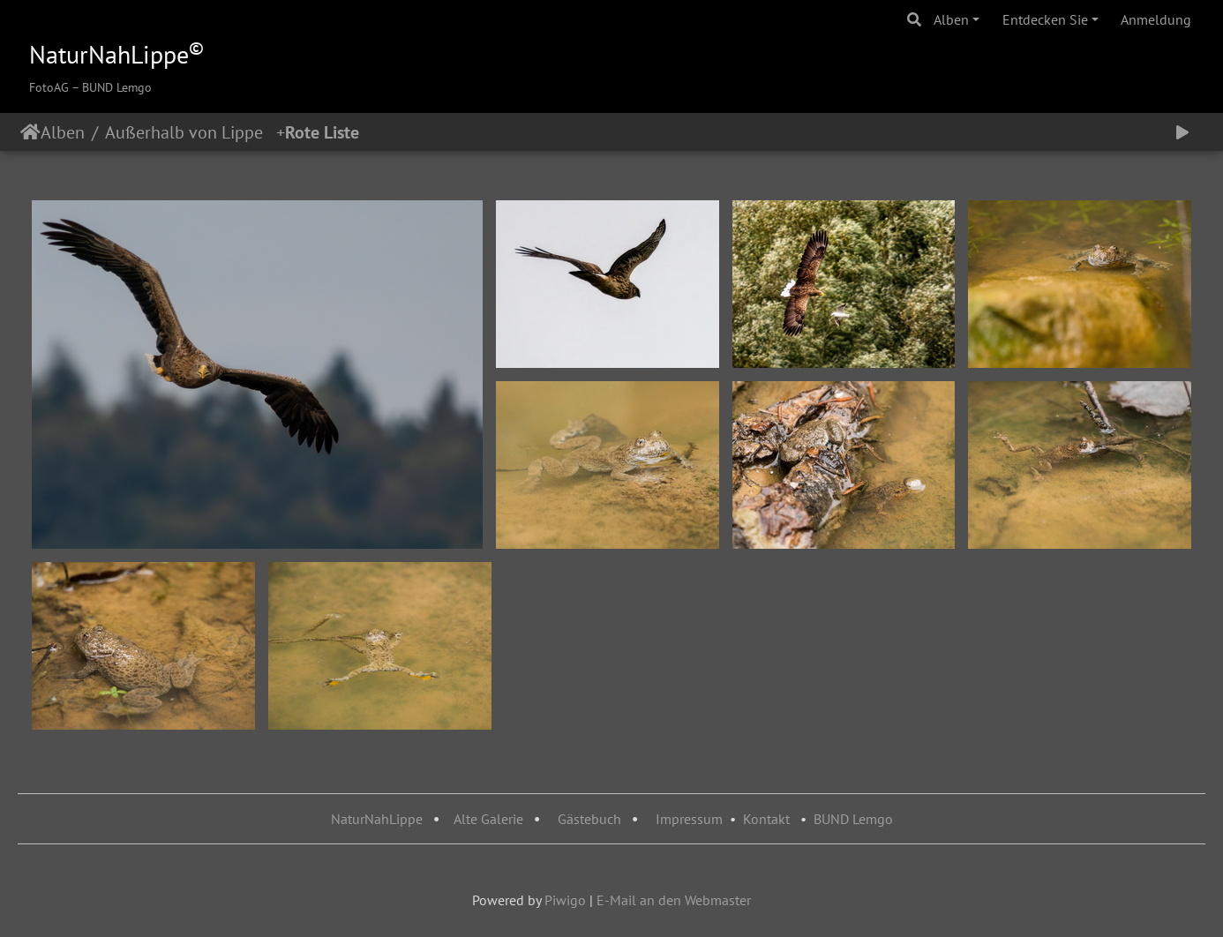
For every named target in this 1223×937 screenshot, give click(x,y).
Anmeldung (1156, 19)
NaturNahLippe (377, 819)
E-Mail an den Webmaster (673, 900)
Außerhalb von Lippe (190, 132)
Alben (951, 19)
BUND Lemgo (853, 819)
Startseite (30, 132)
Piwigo (565, 900)
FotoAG (49, 87)
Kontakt (766, 819)
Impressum (689, 819)
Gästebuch (591, 819)
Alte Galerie (488, 819)
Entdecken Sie (1045, 19)
